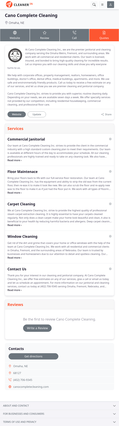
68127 (17, 373)
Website (15, 35)
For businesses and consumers (23, 413)
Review (44, 35)
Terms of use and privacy (19, 422)
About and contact (16, 405)
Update (37, 114)
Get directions (33, 356)
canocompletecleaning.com (31, 387)
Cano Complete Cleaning (31, 15)
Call (74, 35)
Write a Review (37, 328)
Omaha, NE (16, 23)
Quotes (104, 35)
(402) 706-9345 (22, 380)
